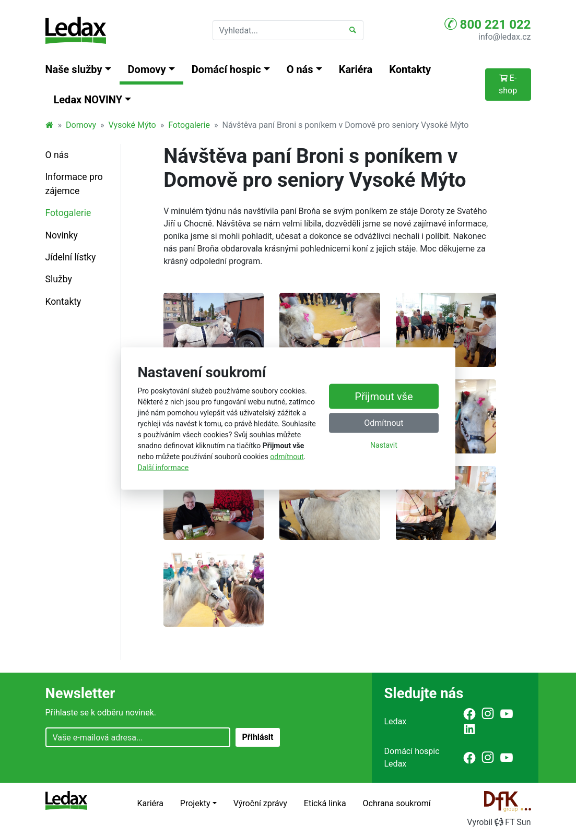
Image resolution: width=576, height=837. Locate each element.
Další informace (163, 467)
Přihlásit (257, 737)
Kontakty (410, 69)
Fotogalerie (189, 125)
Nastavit (383, 445)
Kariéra (356, 69)
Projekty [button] (195, 803)
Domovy (81, 125)
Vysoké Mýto (132, 125)
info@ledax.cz (504, 37)
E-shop (508, 84)
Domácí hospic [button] (226, 69)
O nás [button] (300, 69)
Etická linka (325, 803)
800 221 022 (487, 24)
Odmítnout (383, 423)
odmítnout (286, 456)
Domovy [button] (147, 69)
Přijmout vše (384, 396)
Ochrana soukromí (397, 803)
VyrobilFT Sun (499, 822)
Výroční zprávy (260, 803)
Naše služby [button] (73, 69)
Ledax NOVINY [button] (88, 99)
